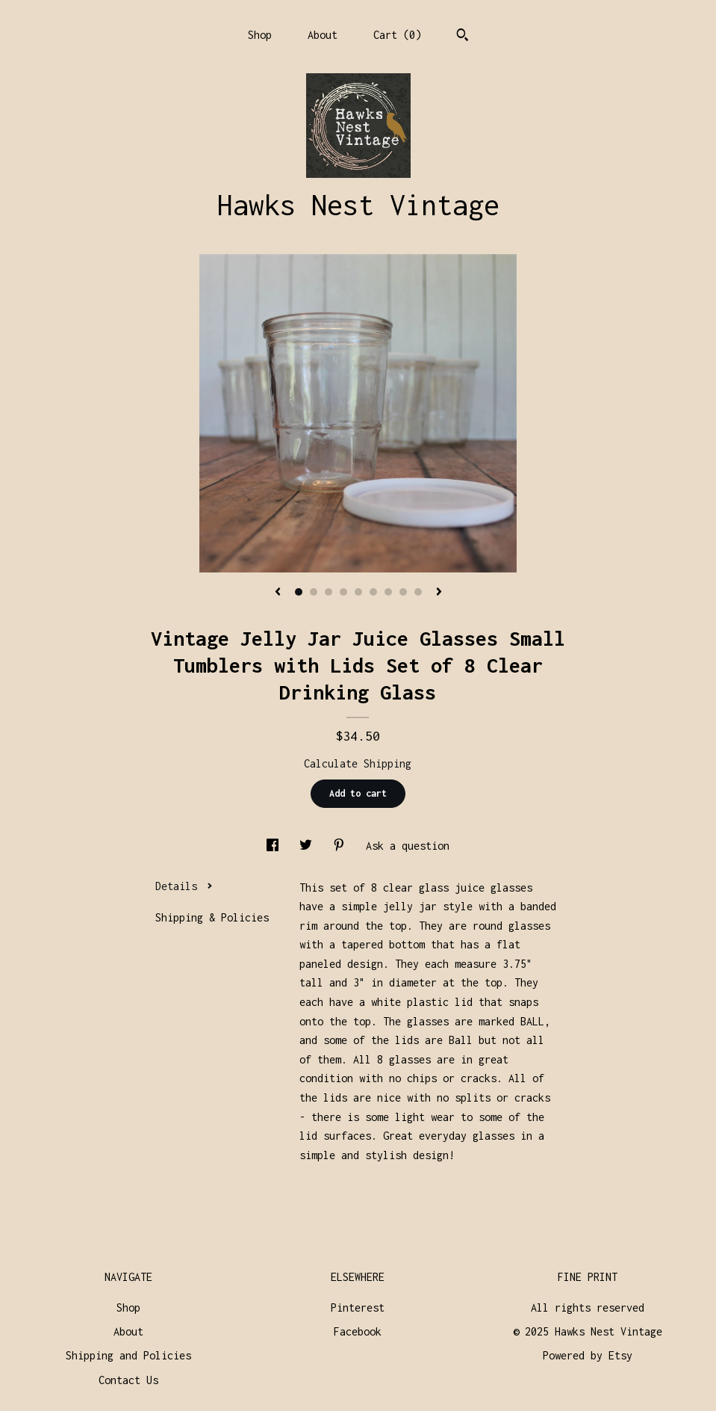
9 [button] (418, 592)
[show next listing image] (439, 592)
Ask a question (407, 845)
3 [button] (328, 592)
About (322, 34)
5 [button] (358, 592)
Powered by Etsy (587, 1355)
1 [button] (298, 592)
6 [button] (373, 592)
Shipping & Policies (212, 917)
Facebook (358, 1331)
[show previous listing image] (277, 592)
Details (184, 886)
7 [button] (388, 592)
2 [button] (313, 592)
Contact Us (128, 1380)
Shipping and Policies (128, 1355)
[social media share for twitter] (308, 845)
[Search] (462, 36)
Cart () (397, 34)
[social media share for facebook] (275, 845)
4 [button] (343, 592)
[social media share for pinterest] (342, 845)
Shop (260, 34)
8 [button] (403, 592)
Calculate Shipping (357, 763)
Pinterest (358, 1307)
